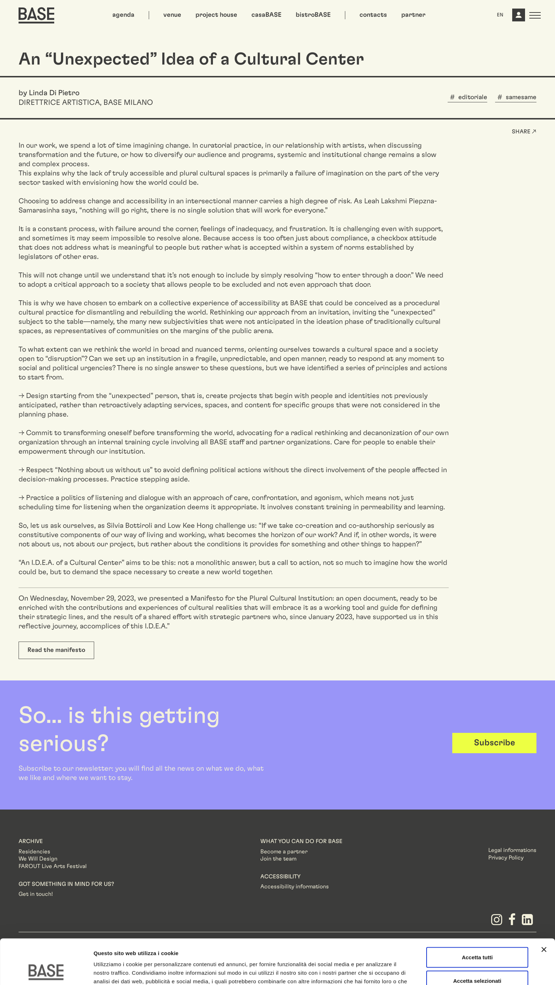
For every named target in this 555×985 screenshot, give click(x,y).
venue (172, 15)
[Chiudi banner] (543, 907)
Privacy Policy (506, 858)
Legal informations (512, 850)
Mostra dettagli (375, 971)
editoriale (472, 97)
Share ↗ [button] (524, 131)
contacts (373, 15)
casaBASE (266, 15)
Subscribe (494, 743)
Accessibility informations (294, 886)
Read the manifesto (56, 650)
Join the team (278, 859)
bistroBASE (313, 15)
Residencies (34, 851)
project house (216, 15)
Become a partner (283, 851)
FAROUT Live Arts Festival (53, 866)
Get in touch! (36, 894)
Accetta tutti (477, 915)
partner (413, 15)
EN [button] (500, 14)
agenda (123, 15)
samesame (521, 97)
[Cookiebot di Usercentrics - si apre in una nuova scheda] (46, 971)
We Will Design (38, 859)
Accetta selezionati (477, 938)
